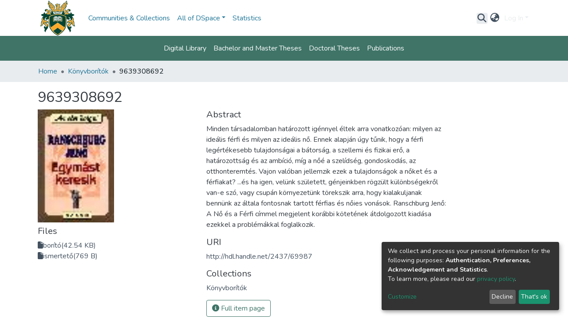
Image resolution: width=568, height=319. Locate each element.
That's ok (534, 296)
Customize (402, 296)
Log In (513, 18)
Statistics (247, 18)
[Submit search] (482, 18)
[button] (495, 18)
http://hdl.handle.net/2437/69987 (259, 256)
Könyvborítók (88, 71)
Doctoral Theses (334, 48)
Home (47, 71)
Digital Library (185, 48)
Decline (502, 296)
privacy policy (496, 279)
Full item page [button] (238, 308)
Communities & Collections (129, 18)
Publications (385, 48)
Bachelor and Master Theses (257, 48)
